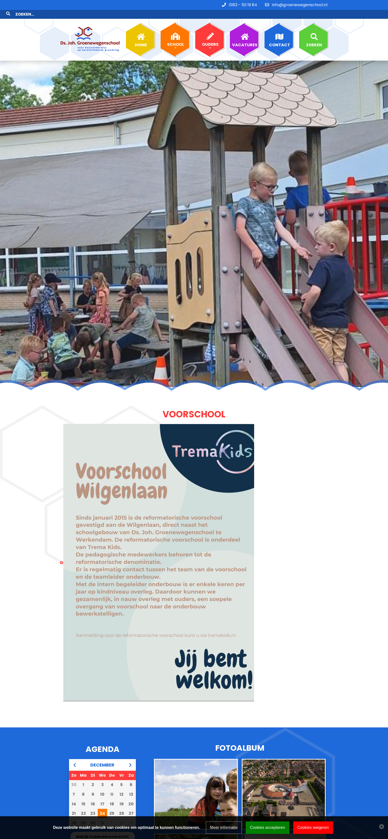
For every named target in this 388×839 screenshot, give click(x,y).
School (175, 35)
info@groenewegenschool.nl (299, 5)
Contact (279, 36)
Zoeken (314, 36)
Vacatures (244, 36)
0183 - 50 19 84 (243, 5)
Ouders (210, 35)
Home (141, 36)
